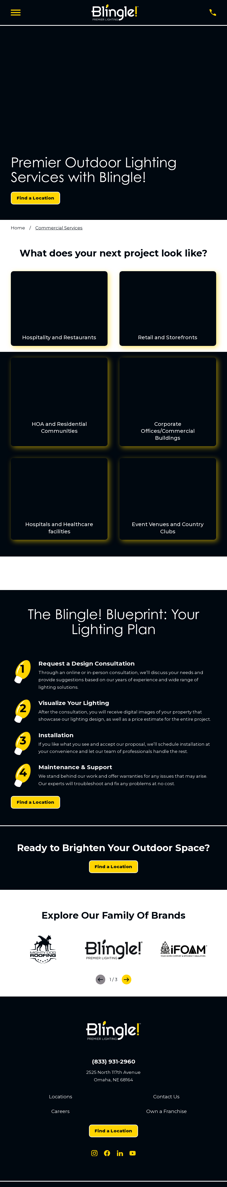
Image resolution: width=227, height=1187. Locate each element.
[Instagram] (94, 1153)
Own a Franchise (166, 1111)
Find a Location (35, 198)
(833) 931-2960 (113, 1061)
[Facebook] (107, 1153)
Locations (60, 1097)
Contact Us (166, 1097)
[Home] (115, 12)
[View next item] (126, 979)
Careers (60, 1111)
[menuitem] (113, 405)
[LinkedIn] (120, 1153)
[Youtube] (132, 1153)
